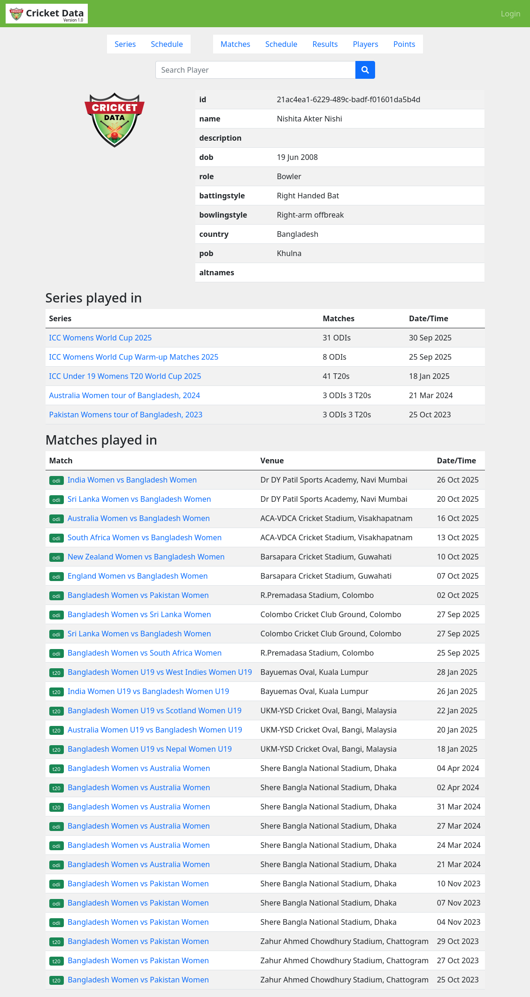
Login (511, 13)
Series (125, 44)
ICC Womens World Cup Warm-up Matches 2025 (134, 357)
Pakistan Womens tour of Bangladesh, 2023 (126, 414)
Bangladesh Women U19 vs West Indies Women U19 (150, 672)
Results (325, 44)
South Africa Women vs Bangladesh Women (135, 537)
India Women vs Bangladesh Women (123, 480)
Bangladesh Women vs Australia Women (129, 768)
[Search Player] (255, 70)
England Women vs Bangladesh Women (128, 576)
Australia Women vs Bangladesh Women (129, 518)
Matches (236, 44)
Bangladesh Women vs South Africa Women (135, 653)
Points (404, 44)
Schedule (167, 44)
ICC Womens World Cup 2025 (100, 337)
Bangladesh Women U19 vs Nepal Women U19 (140, 749)
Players (365, 44)
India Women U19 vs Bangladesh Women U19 (139, 691)
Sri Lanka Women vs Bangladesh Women (130, 499)
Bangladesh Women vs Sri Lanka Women (130, 614)
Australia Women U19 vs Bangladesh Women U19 (145, 730)
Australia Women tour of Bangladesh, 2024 (124, 395)
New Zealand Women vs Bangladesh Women (137, 556)
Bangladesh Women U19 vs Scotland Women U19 (145, 710)
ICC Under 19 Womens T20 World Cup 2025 (125, 376)
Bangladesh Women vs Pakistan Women (129, 595)
